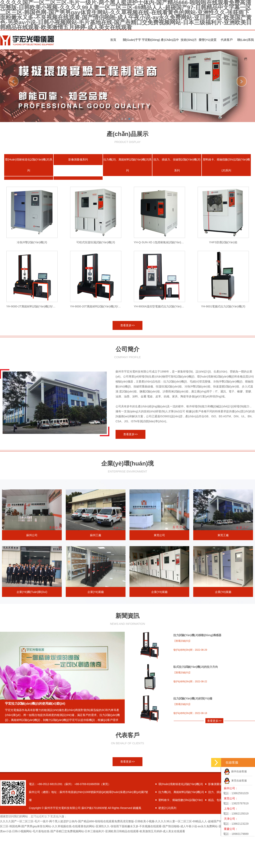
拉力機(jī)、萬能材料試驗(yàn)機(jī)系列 (127, 165)
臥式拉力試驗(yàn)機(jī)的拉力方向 (195, 666)
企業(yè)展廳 (96, 570)
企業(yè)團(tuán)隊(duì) (32, 570)
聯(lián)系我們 (245, 43)
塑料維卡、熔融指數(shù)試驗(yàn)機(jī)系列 (226, 165)
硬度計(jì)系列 (167, 808)
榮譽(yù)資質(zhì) (207, 43)
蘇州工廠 (96, 513)
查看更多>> (127, 325)
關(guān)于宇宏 (132, 43)
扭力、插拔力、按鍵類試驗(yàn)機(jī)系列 (176, 165)
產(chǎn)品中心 (170, 43)
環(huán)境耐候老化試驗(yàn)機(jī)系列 (28, 165)
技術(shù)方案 (189, 43)
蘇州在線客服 (235, 771)
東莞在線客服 (235, 780)
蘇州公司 (32, 513)
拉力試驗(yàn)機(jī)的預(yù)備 (192, 698)
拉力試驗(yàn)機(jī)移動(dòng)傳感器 (197, 635)
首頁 (113, 39)
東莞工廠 (223, 513)
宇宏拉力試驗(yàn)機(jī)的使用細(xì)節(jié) (35, 703)
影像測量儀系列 (78, 159)
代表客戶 (227, 39)
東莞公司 (159, 513)
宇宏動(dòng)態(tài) (151, 43)
